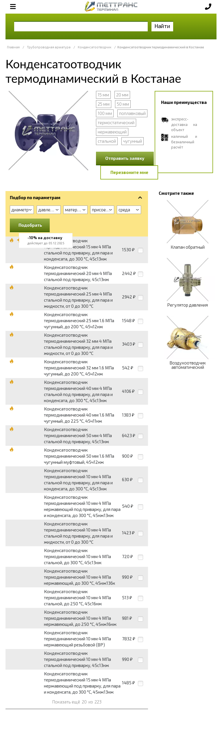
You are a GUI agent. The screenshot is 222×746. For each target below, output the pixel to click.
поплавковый (132, 113)
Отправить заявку (125, 158)
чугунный (132, 141)
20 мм (122, 94)
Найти (162, 26)
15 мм (103, 94)
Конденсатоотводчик (94, 47)
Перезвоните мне (129, 172)
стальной (107, 141)
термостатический (116, 122)
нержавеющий (112, 131)
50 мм (123, 104)
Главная (13, 47)
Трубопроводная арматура (49, 47)
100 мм (105, 113)
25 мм (104, 104)
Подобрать (30, 225)
